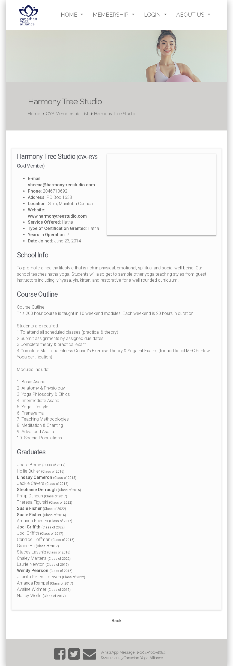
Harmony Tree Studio (114, 113)
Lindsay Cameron (34, 477)
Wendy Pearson (32, 570)
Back (116, 620)
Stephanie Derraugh (37, 489)
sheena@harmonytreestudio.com (61, 184)
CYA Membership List (67, 113)
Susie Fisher (29, 508)
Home (34, 113)
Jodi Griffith (28, 527)
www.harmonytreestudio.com (57, 216)
